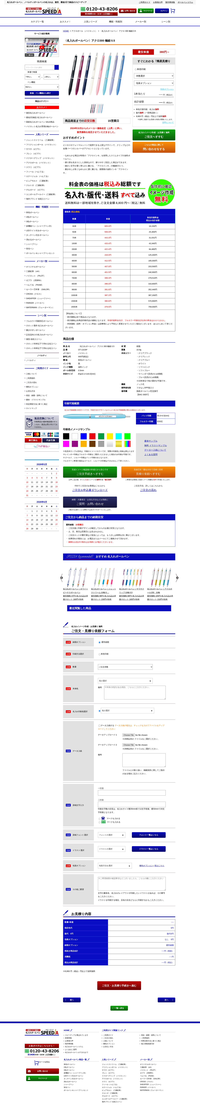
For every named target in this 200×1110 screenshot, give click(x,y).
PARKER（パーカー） (35, 303)
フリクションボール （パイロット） (41, 144)
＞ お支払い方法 (107, 1047)
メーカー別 (137, 22)
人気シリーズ (87, 22)
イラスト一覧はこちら (148, 849)
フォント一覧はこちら (148, 835)
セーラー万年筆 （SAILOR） (38, 289)
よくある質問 (150, 454)
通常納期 (104, 642)
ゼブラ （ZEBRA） (34, 280)
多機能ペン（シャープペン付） (39, 226)
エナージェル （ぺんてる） (38, 176)
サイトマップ (31, 408)
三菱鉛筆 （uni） (33, 271)
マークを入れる (109, 818)
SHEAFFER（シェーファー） (38, 298)
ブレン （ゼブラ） (34, 153)
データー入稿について (155, 450)
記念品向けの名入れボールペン (39, 335)
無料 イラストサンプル (155, 445)
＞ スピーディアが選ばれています (75, 1035)
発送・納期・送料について (36, 395)
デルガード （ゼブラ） (36, 190)
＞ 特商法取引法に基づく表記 (150, 1041)
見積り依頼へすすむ (148, 471)
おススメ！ (62, 22)
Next (177, 578)
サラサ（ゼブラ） (33, 149)
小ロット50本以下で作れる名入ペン (41, 344)
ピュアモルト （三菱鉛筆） (38, 181)
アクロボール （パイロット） (38, 163)
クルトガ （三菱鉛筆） (36, 185)
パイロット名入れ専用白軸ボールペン (42, 126)
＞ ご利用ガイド (107, 1035)
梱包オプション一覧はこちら (151, 866)
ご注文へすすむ (153, 134)
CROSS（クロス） (34, 294)
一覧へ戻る (119, 1008)
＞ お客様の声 (68, 1041)
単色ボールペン (32, 212)
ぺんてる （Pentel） (34, 285)
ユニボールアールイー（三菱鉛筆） (41, 194)
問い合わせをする (154, 147)
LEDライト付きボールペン (37, 230)
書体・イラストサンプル (36, 400)
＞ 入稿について (107, 1041)
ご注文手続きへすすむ (90, 471)
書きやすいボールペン (35, 330)
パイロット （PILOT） (35, 276)
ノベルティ (31, 360)
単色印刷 (140, 69)
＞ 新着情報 (67, 1038)
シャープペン (31, 244)
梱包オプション (32, 387)
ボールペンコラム (185, 2)
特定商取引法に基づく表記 (36, 404)
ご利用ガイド (144, 2)
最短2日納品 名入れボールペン (39, 117)
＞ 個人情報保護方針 (146, 1044)
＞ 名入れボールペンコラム (73, 1047)
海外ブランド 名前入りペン (38, 199)
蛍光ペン (30, 249)
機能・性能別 (112, 22)
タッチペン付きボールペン (37, 235)
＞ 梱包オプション (108, 1044)
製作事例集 (170, 2)
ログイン (164, 11)
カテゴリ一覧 (37, 21)
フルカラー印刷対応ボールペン (39, 321)
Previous (61, 578)
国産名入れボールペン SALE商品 (40, 122)
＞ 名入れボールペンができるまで (75, 1052)
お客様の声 (158, 2)
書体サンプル (150, 441)
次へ (166, 1000)
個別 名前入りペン (34, 339)
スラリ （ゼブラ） (34, 167)
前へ (72, 1000)
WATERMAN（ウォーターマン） (40, 307)
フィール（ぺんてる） (35, 172)
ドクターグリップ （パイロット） (40, 158)
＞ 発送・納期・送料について (150, 1035)
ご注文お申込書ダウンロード (90, 490)
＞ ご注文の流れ (107, 1038)
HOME (66, 31)
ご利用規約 (30, 378)
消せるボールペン (33, 239)
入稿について (31, 374)
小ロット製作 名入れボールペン (39, 325)
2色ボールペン (32, 217)
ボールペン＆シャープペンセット (40, 253)
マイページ (147, 11)
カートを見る (42, 1063)
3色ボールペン (32, 221)
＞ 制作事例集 (68, 1044)
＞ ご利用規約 (144, 1038)
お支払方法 (30, 391)
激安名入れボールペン (35, 113)
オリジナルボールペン (35, 267)
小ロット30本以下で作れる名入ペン (41, 348)
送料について (168, 122)
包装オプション (167, 89)
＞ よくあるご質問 (70, 1049)
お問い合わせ (129, 11)
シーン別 (162, 22)
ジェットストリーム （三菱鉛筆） (40, 140)
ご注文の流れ (31, 382)
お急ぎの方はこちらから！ (42, 1046)
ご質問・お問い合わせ (90, 501)
